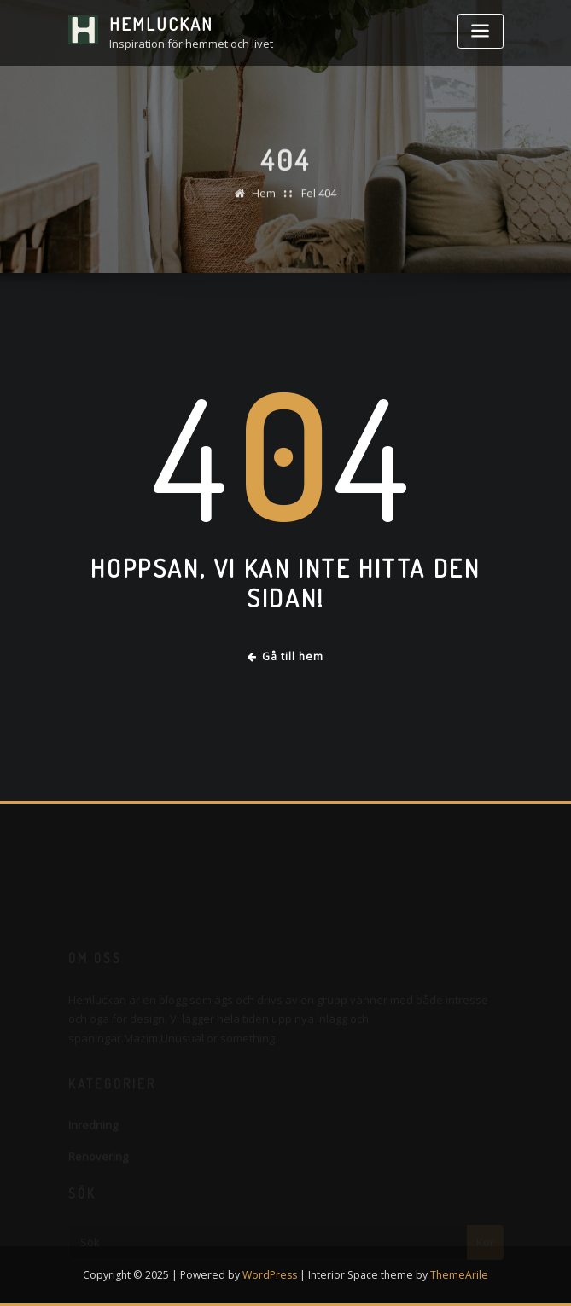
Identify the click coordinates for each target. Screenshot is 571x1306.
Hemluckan (161, 24)
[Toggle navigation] (480, 31)
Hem (264, 198)
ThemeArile (459, 1275)
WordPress (269, 1275)
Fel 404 (318, 198)
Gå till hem (286, 656)
